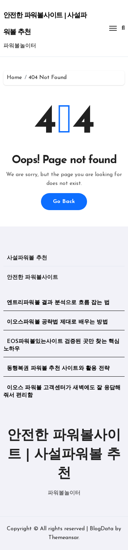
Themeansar (63, 537)
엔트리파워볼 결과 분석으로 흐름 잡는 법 (58, 302)
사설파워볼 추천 (27, 258)
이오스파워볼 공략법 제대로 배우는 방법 (57, 322)
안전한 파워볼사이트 (32, 277)
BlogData (101, 529)
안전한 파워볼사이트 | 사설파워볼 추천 (64, 455)
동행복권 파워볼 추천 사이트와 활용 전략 (58, 368)
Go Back (64, 201)
